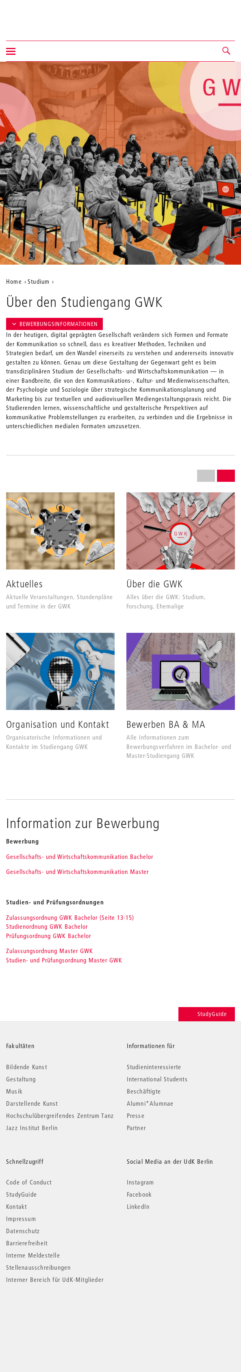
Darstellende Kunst (32, 1103)
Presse (136, 1115)
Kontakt (16, 1206)
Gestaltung (21, 1079)
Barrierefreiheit (27, 1243)
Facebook (139, 1194)
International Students (157, 1079)
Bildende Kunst (26, 1067)
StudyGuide (207, 1014)
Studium (39, 281)
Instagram (140, 1182)
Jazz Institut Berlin (32, 1128)
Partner (136, 1128)
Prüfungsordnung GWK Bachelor (48, 936)
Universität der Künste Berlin (38, 15)
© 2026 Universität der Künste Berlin (48, 1314)
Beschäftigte (144, 1091)
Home (14, 281)
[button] (227, 51)
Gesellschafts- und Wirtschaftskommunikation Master (77, 871)
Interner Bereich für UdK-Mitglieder (55, 1279)
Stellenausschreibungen (38, 1267)
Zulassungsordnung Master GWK (49, 951)
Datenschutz (23, 1231)
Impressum (21, 1219)
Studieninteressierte (154, 1067)
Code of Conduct (29, 1182)
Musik (14, 1091)
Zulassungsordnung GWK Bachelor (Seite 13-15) (72, 917)
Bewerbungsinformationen (54, 324)
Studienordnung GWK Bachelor (47, 926)
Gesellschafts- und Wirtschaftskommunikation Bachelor (79, 856)
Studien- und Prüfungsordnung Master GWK (64, 960)
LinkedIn (138, 1206)
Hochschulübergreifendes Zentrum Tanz (60, 1115)
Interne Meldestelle (33, 1255)
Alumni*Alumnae (150, 1103)
